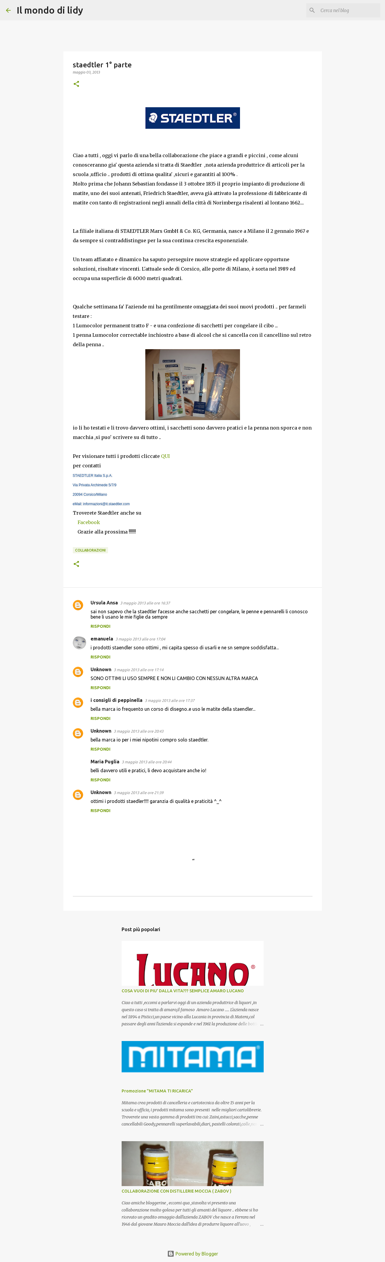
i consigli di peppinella (116, 700)
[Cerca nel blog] (349, 10)
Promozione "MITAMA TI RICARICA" (157, 1091)
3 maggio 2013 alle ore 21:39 (138, 793)
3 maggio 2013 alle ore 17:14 (138, 670)
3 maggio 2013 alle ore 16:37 (145, 603)
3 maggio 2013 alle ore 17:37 (169, 700)
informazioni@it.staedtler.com (106, 504)
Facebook (89, 522)
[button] (76, 84)
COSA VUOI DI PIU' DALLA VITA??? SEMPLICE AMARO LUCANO (183, 990)
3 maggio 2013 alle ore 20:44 (146, 762)
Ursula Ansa (104, 602)
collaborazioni (90, 550)
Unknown (101, 669)
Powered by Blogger (192, 1253)
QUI (165, 456)
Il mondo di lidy (50, 10)
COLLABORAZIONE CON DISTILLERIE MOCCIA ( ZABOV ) (176, 1191)
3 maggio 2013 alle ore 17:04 (140, 639)
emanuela (102, 638)
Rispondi (100, 626)
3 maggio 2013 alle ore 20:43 (138, 731)
